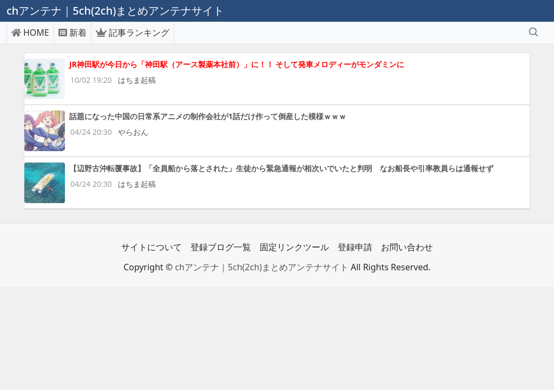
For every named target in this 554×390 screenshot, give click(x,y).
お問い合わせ (407, 247)
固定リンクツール (294, 247)
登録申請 (355, 247)
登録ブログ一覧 (220, 247)
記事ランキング (132, 32)
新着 (72, 32)
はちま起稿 (137, 80)
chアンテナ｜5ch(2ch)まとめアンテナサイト (261, 267)
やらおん (133, 132)
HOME (30, 32)
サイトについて (151, 247)
